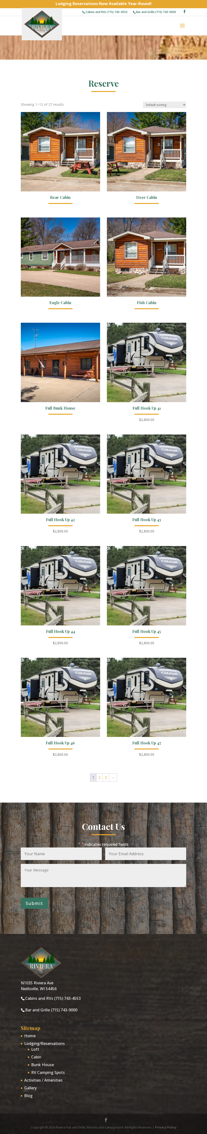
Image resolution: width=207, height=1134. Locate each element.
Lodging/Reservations (44, 1043)
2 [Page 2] (99, 777)
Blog (28, 1095)
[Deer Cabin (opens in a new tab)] (146, 159)
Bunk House (42, 1064)
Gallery (30, 1088)
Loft (35, 1049)
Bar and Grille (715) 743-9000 (156, 12)
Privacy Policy (165, 1127)
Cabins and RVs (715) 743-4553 (106, 12)
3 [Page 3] (106, 777)
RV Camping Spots (48, 1072)
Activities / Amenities (43, 1080)
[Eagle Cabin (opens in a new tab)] (60, 264)
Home (30, 1035)
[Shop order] (164, 105)
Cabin (36, 1057)
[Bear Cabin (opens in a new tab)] (60, 159)
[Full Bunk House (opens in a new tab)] (60, 370)
